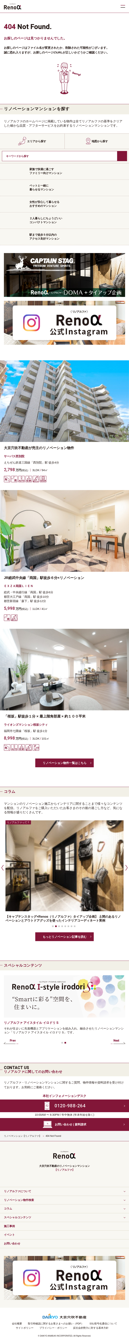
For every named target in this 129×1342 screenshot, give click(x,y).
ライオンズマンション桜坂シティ (26, 724)
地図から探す (100, 141)
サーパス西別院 (14, 456)
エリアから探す (36, 141)
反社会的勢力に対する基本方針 (91, 1327)
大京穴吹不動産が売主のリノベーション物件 (39, 448)
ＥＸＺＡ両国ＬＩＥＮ (18, 586)
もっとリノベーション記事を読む (65, 936)
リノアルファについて (17, 1191)
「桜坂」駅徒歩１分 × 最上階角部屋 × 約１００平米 (46, 716)
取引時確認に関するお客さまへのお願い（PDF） (56, 1323)
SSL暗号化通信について (103, 1323)
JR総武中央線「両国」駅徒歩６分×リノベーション (44, 578)
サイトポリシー (25, 1327)
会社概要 (17, 1323)
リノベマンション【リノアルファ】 (22, 1136)
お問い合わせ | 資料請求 (71, 1124)
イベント (9, 1234)
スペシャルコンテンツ (17, 1217)
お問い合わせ (12, 1243)
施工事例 (9, 1226)
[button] (2, 867)
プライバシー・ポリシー (53, 1327)
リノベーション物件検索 (19, 1200)
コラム (8, 1208)
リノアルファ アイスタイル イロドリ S (31, 1022)
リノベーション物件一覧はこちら (65, 763)
